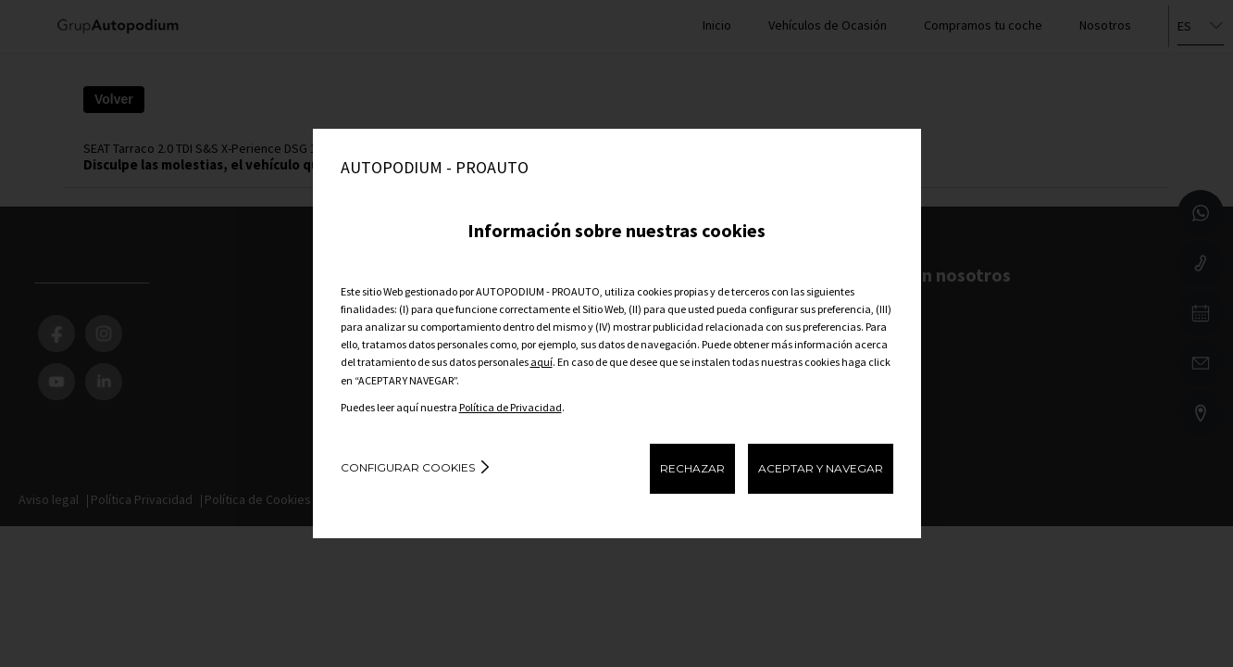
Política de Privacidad (510, 407)
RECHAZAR (692, 468)
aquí (541, 362)
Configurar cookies (408, 467)
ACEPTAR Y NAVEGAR (820, 468)
